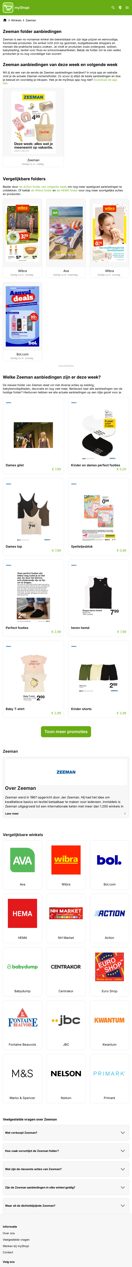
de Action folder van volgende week (43, 186)
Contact (8, 1252)
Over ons (9, 1233)
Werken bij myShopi (16, 1246)
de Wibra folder (41, 190)
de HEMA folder (67, 190)
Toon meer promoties (66, 731)
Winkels (16, 20)
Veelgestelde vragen (16, 1239)
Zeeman (31, 20)
